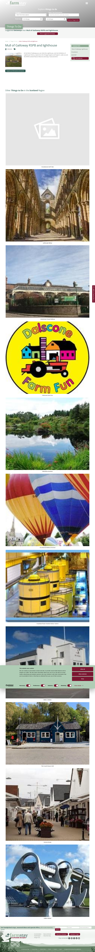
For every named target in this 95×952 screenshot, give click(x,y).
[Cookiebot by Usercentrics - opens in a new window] (9, 949)
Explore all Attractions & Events (15, 70)
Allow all (82, 932)
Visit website (77, 57)
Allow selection (83, 937)
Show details (77, 949)
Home (6, 40)
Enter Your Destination (55, 12)
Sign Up (58, 928)
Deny (82, 942)
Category (18, 12)
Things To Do (13, 40)
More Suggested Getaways (47, 32)
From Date (18, 19)
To (43, 19)
